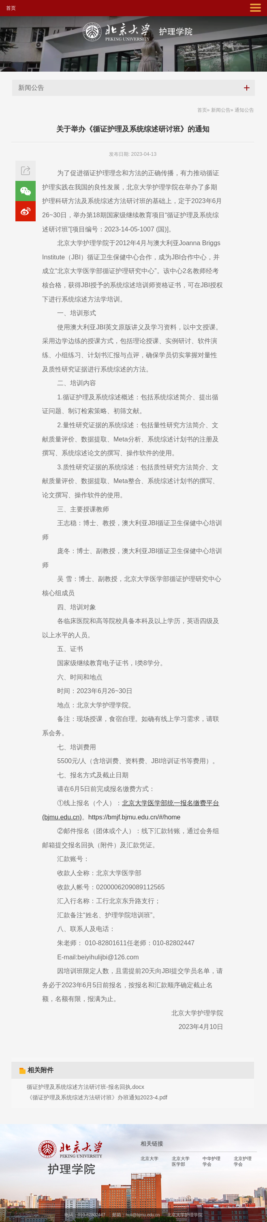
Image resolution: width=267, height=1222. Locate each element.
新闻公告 (221, 110)
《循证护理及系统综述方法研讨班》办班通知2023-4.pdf (97, 1097)
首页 (11, 8)
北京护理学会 (243, 1161)
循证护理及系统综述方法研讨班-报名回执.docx (85, 1087)
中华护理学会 (211, 1161)
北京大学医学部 (181, 1161)
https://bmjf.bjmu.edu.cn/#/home (134, 817)
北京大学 (149, 1158)
